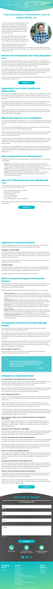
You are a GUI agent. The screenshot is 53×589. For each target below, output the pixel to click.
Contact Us (42, 5)
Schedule (50, 4)
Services (16, 4)
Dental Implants (18, 572)
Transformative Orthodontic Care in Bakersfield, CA (26, 577)
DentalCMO (34, 587)
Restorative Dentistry (19, 581)
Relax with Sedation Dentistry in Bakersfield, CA (25, 582)
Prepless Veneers (18, 578)
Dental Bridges (18, 569)
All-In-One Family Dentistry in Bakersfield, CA (24, 576)
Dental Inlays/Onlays (19, 573)
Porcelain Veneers (18, 579)
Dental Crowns (18, 570)
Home (3, 569)
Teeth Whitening (18, 583)
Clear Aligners (18, 567)
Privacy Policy (42, 571)
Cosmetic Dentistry (19, 568)
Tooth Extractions (18, 584)
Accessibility (42, 572)
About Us (10, 4)
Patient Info (35, 5)
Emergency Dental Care (20, 574)
